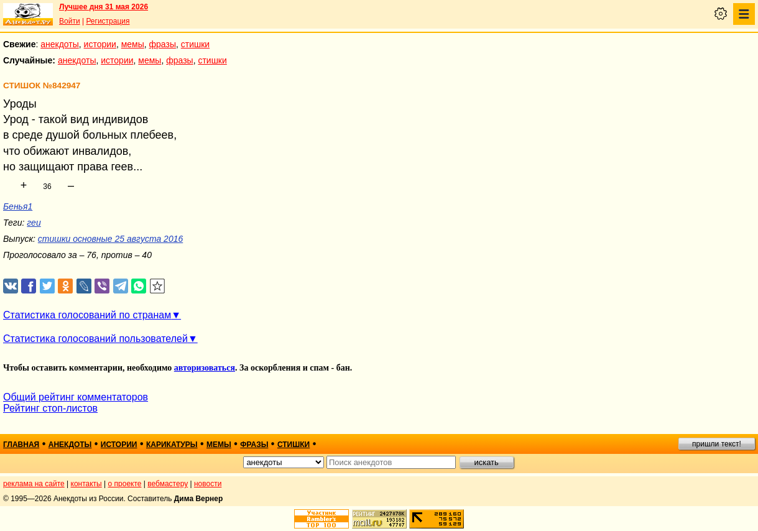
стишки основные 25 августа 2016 (110, 239)
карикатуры (172, 444)
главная (21, 444)
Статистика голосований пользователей (95, 338)
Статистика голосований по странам (87, 315)
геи (33, 223)
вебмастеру (167, 483)
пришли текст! (716, 444)
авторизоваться (204, 367)
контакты (86, 483)
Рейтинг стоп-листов (50, 408)
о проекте (125, 483)
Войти (69, 21)
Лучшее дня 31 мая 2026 (103, 6)
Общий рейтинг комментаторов (75, 397)
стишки (195, 44)
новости (207, 483)
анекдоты (59, 44)
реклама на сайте (34, 483)
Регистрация (107, 21)
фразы (162, 44)
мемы (132, 44)
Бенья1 (17, 206)
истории (100, 44)
